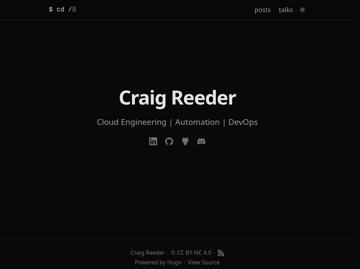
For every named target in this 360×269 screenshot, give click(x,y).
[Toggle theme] (302, 9)
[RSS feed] (221, 253)
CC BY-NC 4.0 (194, 253)
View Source (204, 262)
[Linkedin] (153, 141)
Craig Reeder (147, 253)
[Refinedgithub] (185, 141)
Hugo (174, 262)
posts (262, 9)
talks (286, 9)
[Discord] (201, 141)
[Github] (169, 141)
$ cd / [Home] (62, 9)
